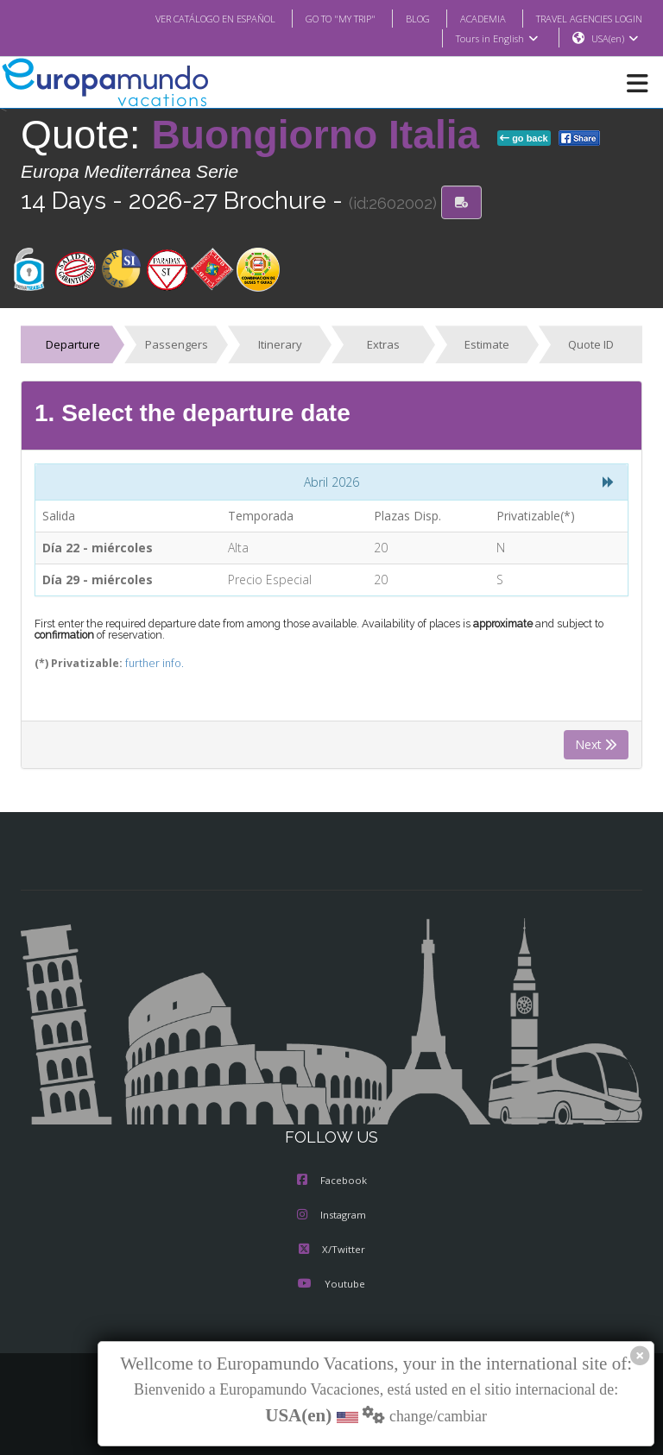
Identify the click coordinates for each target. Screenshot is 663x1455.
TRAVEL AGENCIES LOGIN (582, 18)
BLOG (400, 18)
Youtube (331, 1285)
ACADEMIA (467, 18)
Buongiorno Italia (321, 135)
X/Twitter (331, 1250)
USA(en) (615, 39)
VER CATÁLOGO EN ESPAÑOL (180, 18)
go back (524, 139)
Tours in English (496, 39)
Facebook (332, 1181)
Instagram (331, 1216)
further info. (140, 664)
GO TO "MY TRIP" (318, 18)
